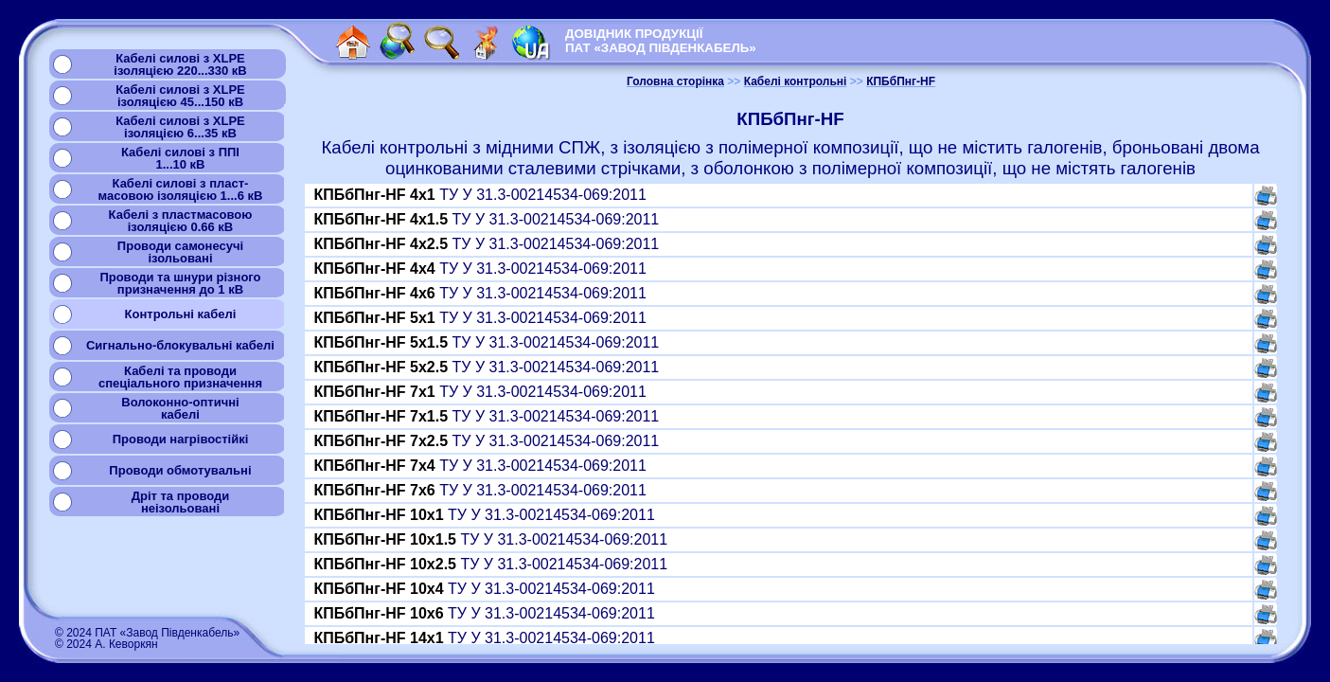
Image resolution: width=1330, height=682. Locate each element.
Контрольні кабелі (181, 314)
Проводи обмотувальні (180, 470)
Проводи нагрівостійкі (181, 439)
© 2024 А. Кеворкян (106, 644)
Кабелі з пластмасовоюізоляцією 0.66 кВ (181, 220)
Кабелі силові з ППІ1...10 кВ (180, 158)
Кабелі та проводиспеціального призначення (180, 377)
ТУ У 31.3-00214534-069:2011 (480, 195)
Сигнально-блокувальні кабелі (180, 345)
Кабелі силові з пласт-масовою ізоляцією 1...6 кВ (180, 189)
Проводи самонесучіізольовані (180, 252)
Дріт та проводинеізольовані (181, 502)
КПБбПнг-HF (900, 81)
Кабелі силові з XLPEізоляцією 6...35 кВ (180, 127)
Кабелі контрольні (795, 81)
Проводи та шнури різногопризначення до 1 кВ (179, 283)
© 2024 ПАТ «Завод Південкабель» (147, 632)
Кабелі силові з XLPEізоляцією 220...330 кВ (180, 64)
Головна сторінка (675, 81)
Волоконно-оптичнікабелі (180, 408)
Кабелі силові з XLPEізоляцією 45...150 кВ (180, 95)
